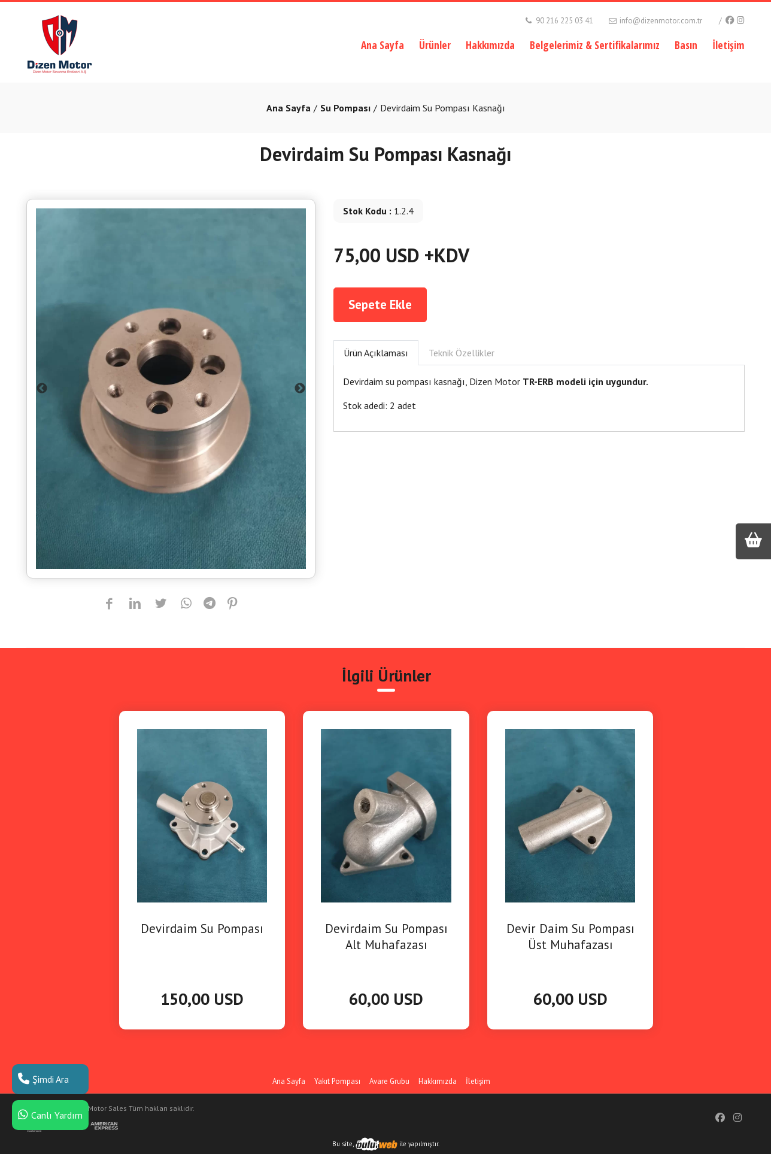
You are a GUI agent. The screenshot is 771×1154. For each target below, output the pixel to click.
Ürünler (435, 45)
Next (300, 389)
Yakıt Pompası (337, 1081)
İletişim (728, 45)
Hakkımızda (490, 45)
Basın (686, 45)
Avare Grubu (389, 1081)
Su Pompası (345, 108)
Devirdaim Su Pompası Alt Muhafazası (386, 936)
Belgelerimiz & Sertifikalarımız (595, 45)
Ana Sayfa (382, 45)
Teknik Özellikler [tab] (461, 353)
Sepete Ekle (380, 304)
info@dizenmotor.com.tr (654, 21)
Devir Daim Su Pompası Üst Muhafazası (570, 936)
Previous (42, 389)
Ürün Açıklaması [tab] (376, 353)
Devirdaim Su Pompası (202, 928)
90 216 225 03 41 (558, 21)
